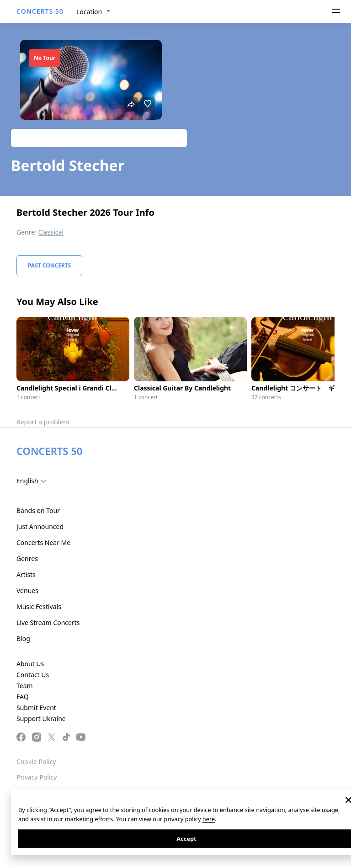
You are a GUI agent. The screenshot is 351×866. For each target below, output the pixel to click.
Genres (27, 558)
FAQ (22, 696)
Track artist (99, 138)
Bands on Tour (38, 510)
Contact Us (32, 674)
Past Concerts (49, 265)
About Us (30, 663)
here (208, 819)
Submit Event (36, 707)
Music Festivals (38, 606)
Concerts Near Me (43, 542)
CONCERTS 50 (40, 11)
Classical (51, 232)
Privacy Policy (36, 777)
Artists (26, 574)
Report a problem (42, 421)
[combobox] (93, 12)
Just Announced (40, 526)
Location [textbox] (89, 11)
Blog (23, 638)
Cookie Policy (36, 761)
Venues (27, 590)
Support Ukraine (41, 718)
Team (24, 685)
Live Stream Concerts (48, 622)
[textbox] (33, 481)
